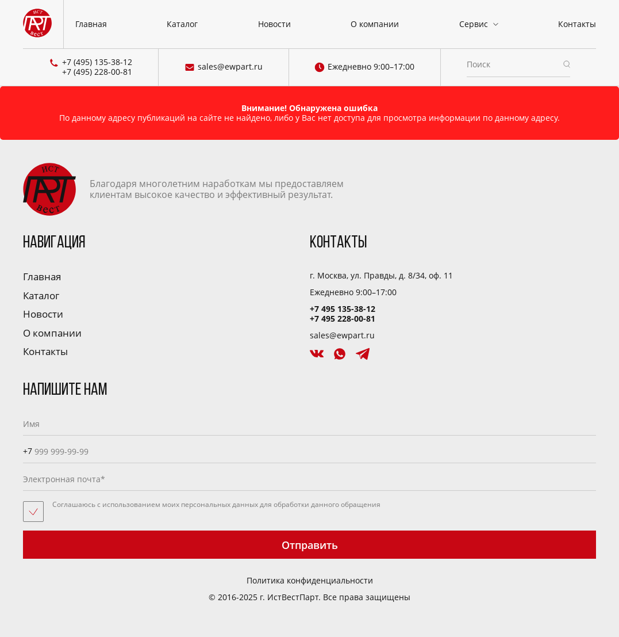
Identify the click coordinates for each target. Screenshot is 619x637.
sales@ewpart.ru (223, 67)
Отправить (310, 545)
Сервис (473, 23)
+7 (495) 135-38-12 (97, 62)
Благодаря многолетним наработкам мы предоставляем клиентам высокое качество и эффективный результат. (183, 189)
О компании (375, 23)
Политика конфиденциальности (310, 581)
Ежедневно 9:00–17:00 (364, 67)
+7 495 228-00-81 (342, 318)
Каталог (182, 23)
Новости (274, 23)
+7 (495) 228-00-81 (97, 72)
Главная (91, 23)
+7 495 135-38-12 (342, 308)
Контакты (577, 23)
